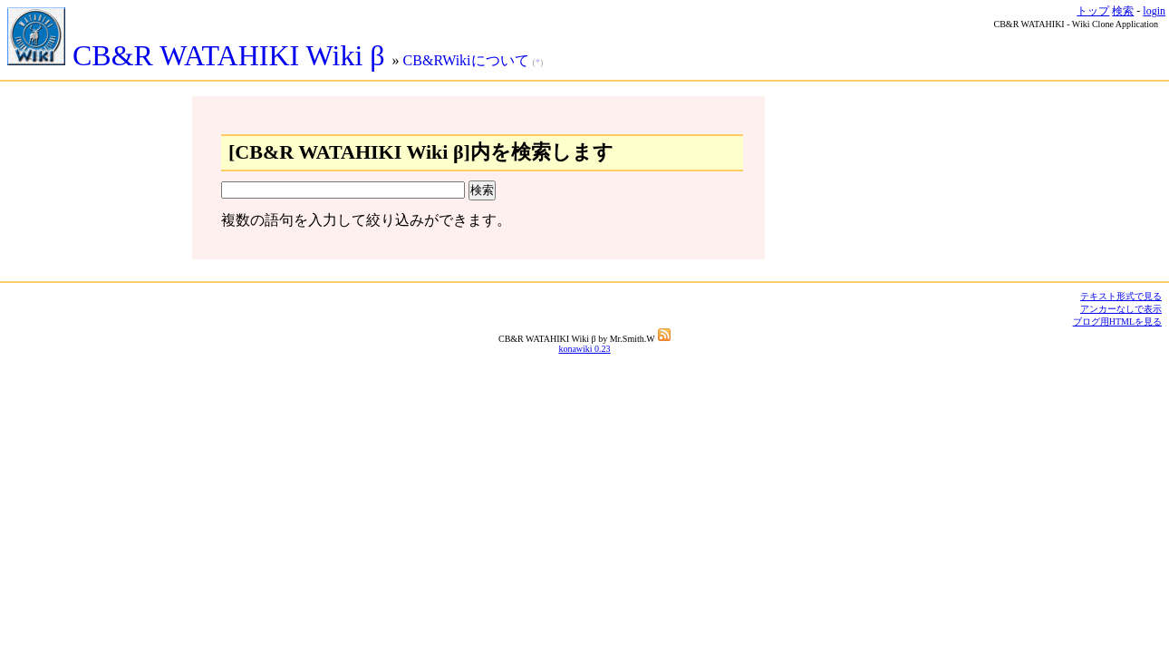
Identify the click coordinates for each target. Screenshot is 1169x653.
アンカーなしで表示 (1121, 309)
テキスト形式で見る (1121, 296)
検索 (1123, 11)
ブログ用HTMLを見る (1117, 321)
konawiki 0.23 (584, 349)
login (1154, 11)
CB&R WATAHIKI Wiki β (199, 55)
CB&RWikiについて (466, 60)
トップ (1093, 11)
